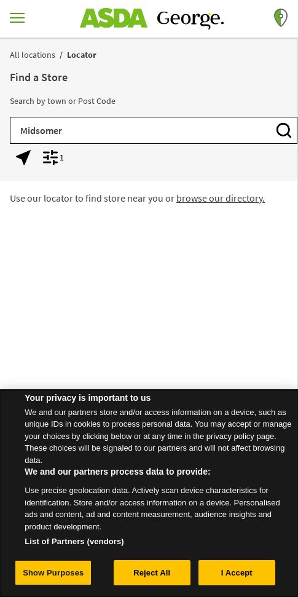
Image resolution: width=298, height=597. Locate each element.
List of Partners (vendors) (74, 545)
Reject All (151, 577)
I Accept (237, 577)
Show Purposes (53, 577)
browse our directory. (220, 198)
